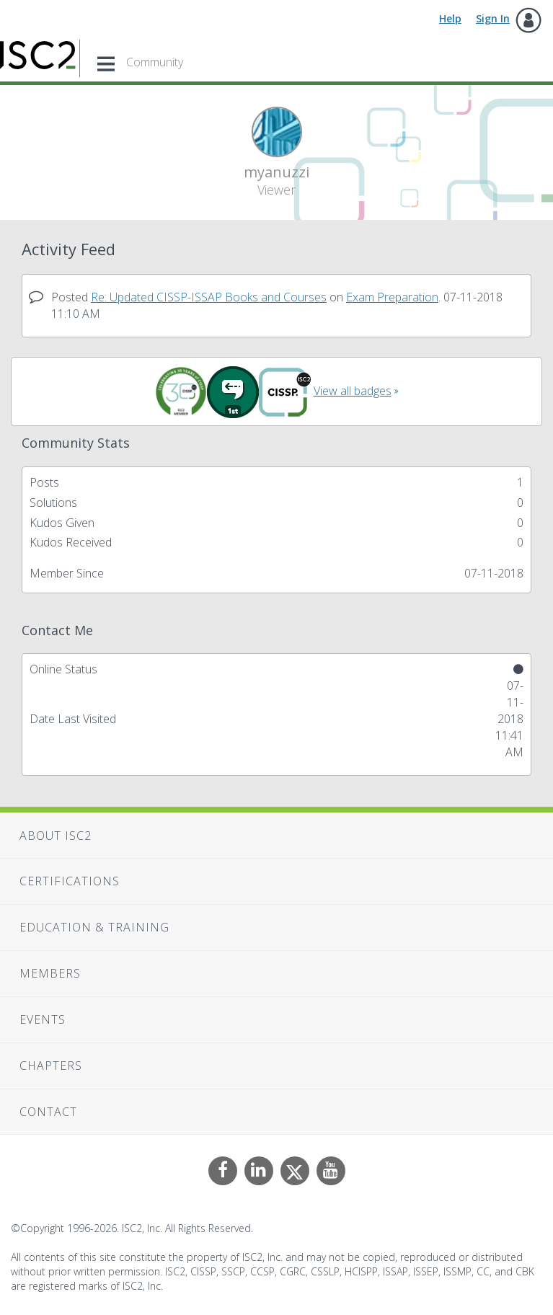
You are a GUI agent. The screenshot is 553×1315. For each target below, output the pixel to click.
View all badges (352, 391)
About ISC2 (55, 836)
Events (42, 1019)
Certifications (69, 881)
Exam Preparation (392, 297)
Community (154, 62)
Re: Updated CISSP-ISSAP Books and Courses (209, 297)
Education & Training (94, 927)
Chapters (50, 1065)
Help (450, 18)
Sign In (493, 18)
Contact (48, 1112)
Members (50, 973)
